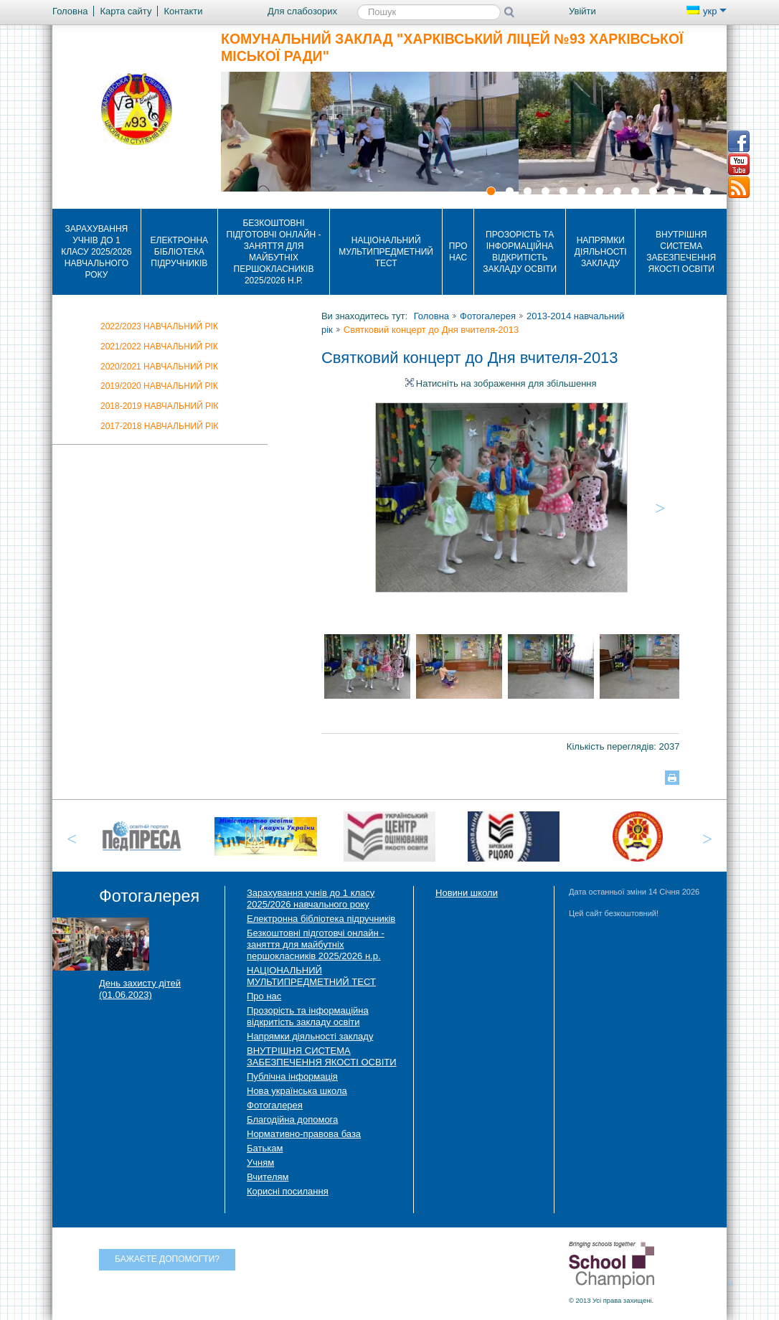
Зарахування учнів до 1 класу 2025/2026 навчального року (96, 252)
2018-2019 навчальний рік (159, 406)
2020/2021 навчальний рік (159, 367)
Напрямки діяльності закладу (601, 251)
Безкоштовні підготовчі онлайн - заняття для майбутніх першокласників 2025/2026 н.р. (274, 252)
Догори (735, 1282)
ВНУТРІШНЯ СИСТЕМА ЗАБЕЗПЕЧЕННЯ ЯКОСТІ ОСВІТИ (681, 252)
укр (706, 11)
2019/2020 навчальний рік (159, 386)
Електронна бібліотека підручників (180, 251)
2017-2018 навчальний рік (159, 426)
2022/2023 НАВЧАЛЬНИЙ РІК (159, 326)
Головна (431, 316)
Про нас (458, 252)
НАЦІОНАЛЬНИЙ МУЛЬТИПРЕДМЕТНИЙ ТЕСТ (386, 251)
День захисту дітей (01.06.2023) (140, 989)
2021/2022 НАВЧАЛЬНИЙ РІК (159, 346)
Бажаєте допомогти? (167, 1259)
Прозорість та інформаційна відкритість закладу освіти (520, 252)
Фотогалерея (488, 316)
